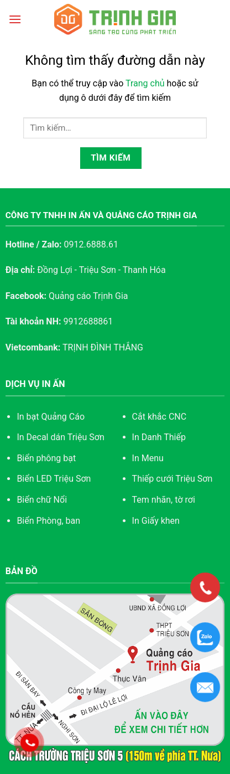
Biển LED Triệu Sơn (54, 478)
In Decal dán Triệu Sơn (60, 437)
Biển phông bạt (46, 458)
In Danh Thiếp (159, 437)
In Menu (148, 458)
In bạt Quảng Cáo (51, 416)
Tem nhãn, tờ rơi (163, 499)
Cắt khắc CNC (159, 416)
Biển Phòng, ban (48, 520)
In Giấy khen (156, 520)
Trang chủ (145, 83)
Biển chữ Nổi (42, 499)
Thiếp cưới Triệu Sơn (172, 478)
